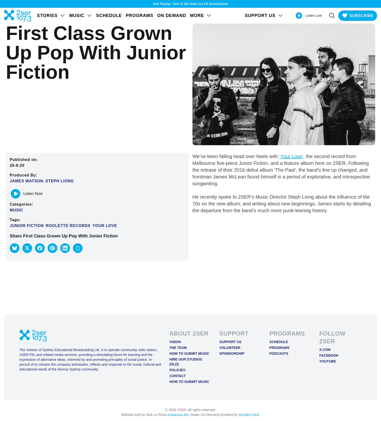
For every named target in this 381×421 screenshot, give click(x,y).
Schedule (109, 15)
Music (16, 210)
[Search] (330, 15)
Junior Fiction (27, 226)
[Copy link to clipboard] (78, 248)
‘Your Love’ (291, 156)
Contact (177, 376)
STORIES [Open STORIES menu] (51, 15)
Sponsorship (231, 353)
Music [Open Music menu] (80, 15)
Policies (177, 370)
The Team (178, 348)
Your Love (104, 226)
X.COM (324, 350)
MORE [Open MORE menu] (201, 15)
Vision (175, 342)
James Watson (26, 181)
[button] (14, 248)
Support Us (230, 342)
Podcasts (278, 353)
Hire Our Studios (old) (185, 361)
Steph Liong (59, 181)
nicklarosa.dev (178, 415)
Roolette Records (68, 226)
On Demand (171, 15)
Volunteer (229, 348)
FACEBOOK (328, 355)
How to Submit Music (189, 353)
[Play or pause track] (15, 194)
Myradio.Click (248, 415)
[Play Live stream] (297, 15)
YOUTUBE (327, 361)
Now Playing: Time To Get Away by (190, 4)
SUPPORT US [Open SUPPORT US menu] (262, 15)
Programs (139, 15)
